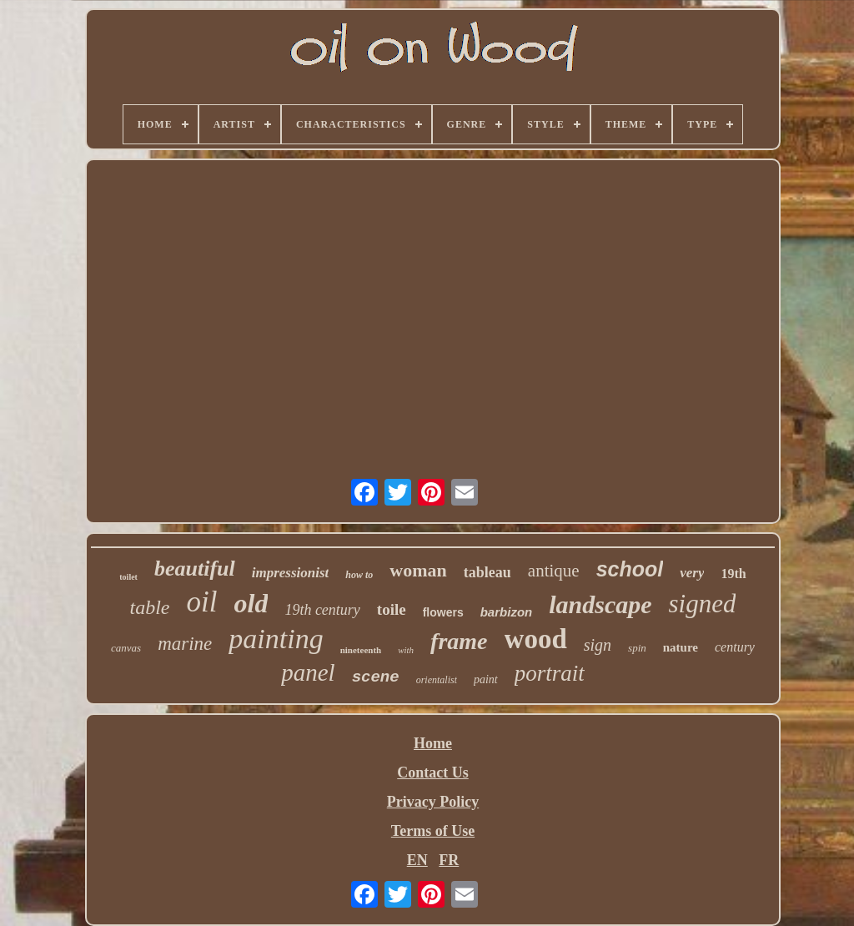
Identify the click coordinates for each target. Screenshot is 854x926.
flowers (443, 612)
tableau (487, 572)
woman (417, 570)
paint (486, 679)
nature (680, 647)
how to (359, 575)
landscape (600, 604)
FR (449, 860)
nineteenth (361, 650)
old (251, 603)
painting (276, 638)
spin (637, 648)
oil (202, 602)
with (406, 650)
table (150, 607)
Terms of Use (433, 831)
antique (554, 571)
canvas (126, 648)
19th (733, 573)
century (735, 647)
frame (458, 641)
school (630, 569)
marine (185, 643)
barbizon (506, 612)
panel (307, 672)
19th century (321, 609)
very (692, 573)
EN (417, 860)
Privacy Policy (433, 801)
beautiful (194, 568)
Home (433, 743)
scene (375, 677)
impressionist (290, 573)
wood (536, 639)
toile (391, 609)
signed (702, 603)
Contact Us (433, 772)
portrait (550, 673)
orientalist (436, 680)
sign (597, 645)
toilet (128, 576)
